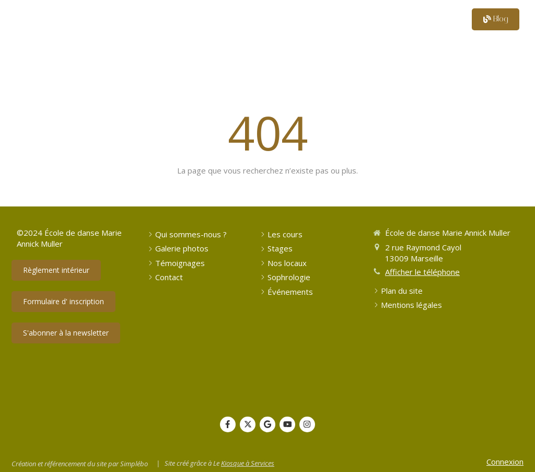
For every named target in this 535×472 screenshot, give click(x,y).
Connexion (505, 461)
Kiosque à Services (247, 463)
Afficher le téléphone (422, 272)
